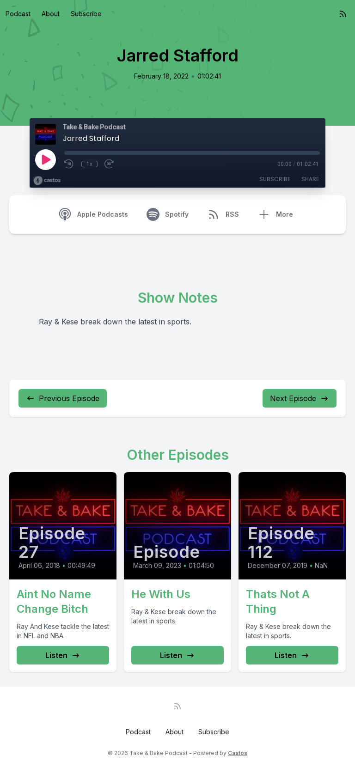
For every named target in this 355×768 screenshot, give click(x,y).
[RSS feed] (343, 14)
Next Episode (299, 398)
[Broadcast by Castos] (47, 180)
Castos (237, 753)
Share (310, 179)
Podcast (18, 14)
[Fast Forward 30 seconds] (109, 164)
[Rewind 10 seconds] (69, 164)
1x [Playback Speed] (89, 164)
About (51, 14)
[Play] (45, 159)
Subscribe (86, 14)
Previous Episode (62, 398)
